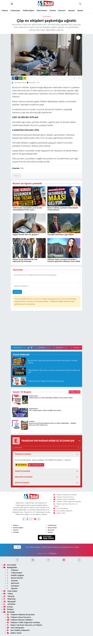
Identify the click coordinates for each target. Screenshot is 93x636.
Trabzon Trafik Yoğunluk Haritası (67, 501)
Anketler (9, 604)
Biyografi (9, 601)
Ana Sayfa (9, 565)
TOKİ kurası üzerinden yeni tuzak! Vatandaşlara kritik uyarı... (27, 209)
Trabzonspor (15, 10)
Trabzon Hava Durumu (63, 497)
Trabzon (5, 10)
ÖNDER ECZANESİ (23, 454)
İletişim (8, 609)
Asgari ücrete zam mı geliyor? (26, 235)
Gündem (71, 10)
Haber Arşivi (59, 513)
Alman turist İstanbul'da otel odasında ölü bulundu (25, 260)
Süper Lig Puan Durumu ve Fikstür (24, 625)
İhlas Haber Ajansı (20, 82)
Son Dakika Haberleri (63, 511)
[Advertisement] (46, 328)
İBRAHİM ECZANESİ (23, 477)
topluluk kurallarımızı (34, 299)
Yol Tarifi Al (21, 465)
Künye (8, 607)
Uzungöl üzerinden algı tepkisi (60, 235)
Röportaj (9, 599)
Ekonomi (61, 10)
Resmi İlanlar (42, 10)
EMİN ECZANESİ (22, 483)
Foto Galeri (10, 591)
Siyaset (80, 10)
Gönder (17, 292)
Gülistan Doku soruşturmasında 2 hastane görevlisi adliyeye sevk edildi (63, 260)
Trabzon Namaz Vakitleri (64, 499)
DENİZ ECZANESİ (22, 471)
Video (8, 594)
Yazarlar (52, 10)
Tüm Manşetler (60, 508)
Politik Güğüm (28, 10)
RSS (17, 547)
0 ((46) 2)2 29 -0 (36, 465)
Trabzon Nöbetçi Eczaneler (65, 495)
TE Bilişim (52, 553)
